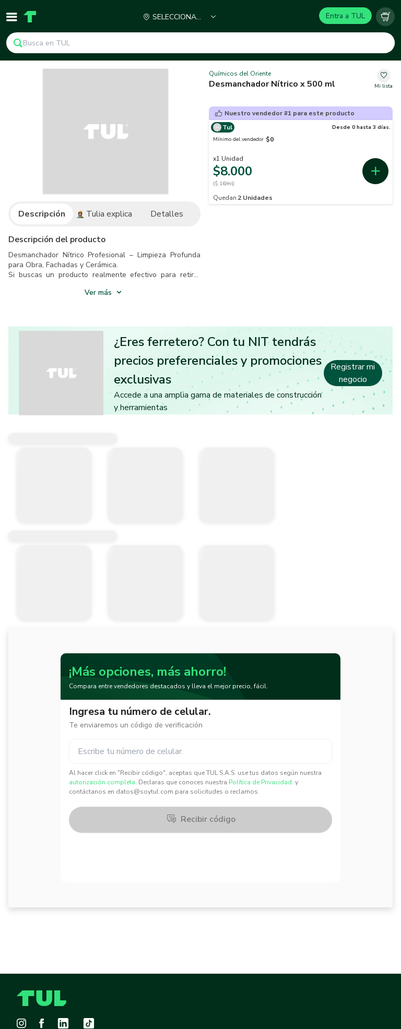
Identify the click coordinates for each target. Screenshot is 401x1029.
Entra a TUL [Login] (345, 16)
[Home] (29, 16)
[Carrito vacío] (385, 16)
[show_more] (104, 292)
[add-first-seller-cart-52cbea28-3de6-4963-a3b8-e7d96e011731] (375, 171)
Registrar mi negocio (353, 373)
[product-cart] (385, 16)
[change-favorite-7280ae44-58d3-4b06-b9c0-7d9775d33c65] (383, 79)
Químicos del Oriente (240, 73)
